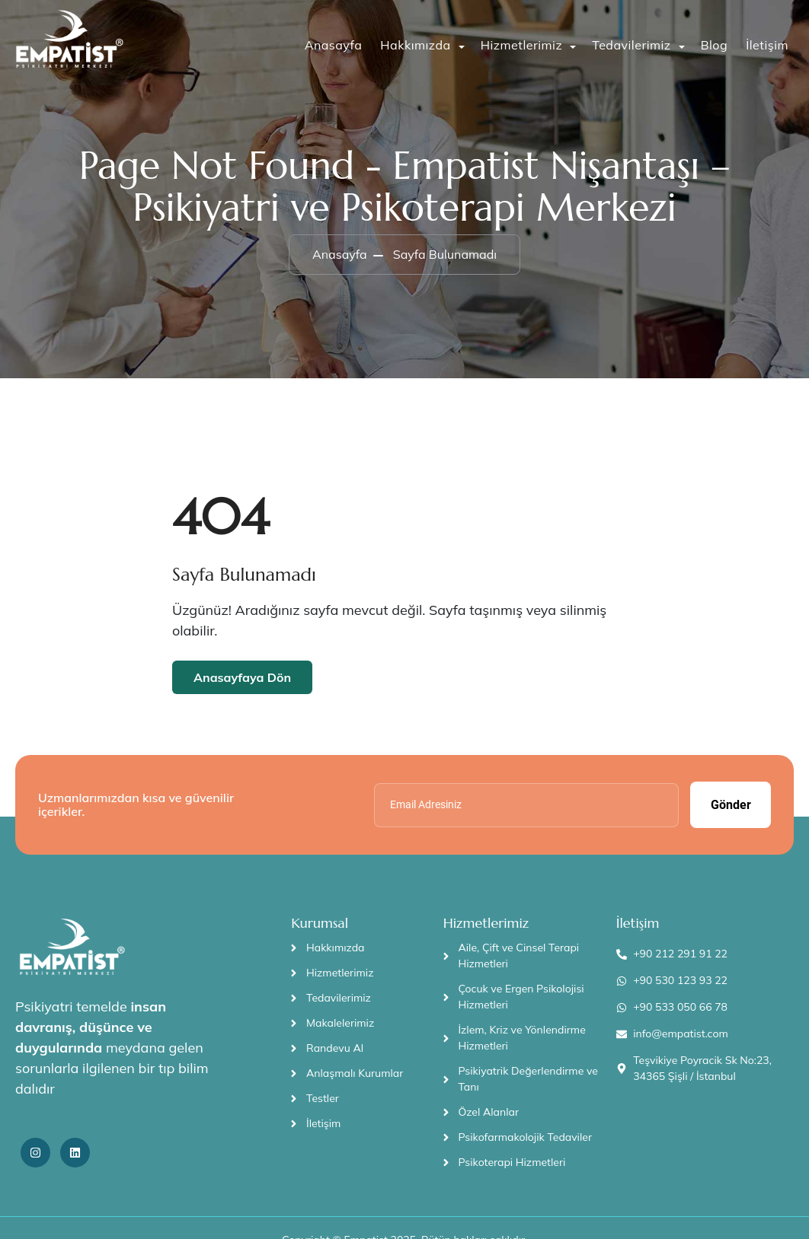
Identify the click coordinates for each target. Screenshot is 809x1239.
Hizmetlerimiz (522, 45)
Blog (714, 45)
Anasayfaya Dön (242, 677)
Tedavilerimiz (631, 45)
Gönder (731, 805)
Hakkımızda (415, 45)
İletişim (767, 45)
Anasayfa (334, 45)
